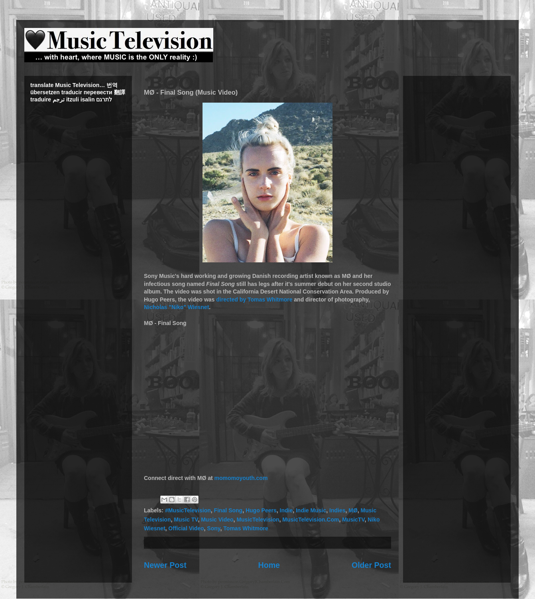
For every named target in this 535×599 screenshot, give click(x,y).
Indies (337, 510)
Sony (213, 528)
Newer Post (165, 565)
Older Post (371, 565)
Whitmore (280, 299)
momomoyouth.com (241, 478)
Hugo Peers (261, 510)
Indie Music (311, 510)
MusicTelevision (257, 519)
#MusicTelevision (188, 510)
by (243, 299)
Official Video (186, 528)
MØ (353, 510)
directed (227, 299)
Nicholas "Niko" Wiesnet (176, 307)
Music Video (217, 519)
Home (269, 565)
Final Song (228, 510)
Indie (286, 510)
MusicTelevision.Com (310, 519)
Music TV (186, 519)
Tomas (256, 299)
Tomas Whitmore (245, 528)
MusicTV (353, 519)
